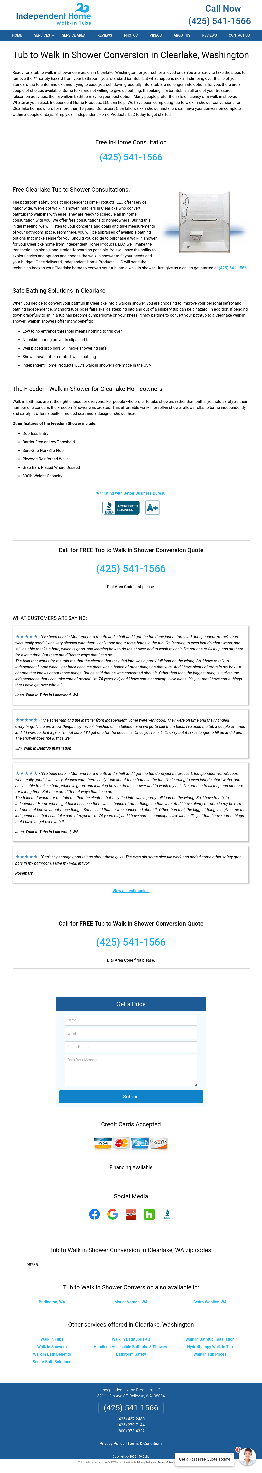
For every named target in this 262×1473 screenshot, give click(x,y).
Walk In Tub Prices (209, 1354)
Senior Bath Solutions (52, 1361)
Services (44, 37)
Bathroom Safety (131, 1354)
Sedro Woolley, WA (210, 1302)
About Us (182, 35)
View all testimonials (130, 890)
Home (17, 35)
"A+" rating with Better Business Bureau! (131, 493)
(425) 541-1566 (219, 21)
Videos (156, 35)
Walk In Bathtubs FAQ (131, 1339)
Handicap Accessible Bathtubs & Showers (131, 1346)
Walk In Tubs (52, 1339)
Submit (131, 1097)
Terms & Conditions (145, 1443)
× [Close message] (231, 1454)
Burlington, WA (52, 1302)
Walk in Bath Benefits (52, 1354)
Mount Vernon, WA (131, 1302)
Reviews (104, 35)
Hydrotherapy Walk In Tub (210, 1346)
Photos (131, 35)
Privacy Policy (111, 1443)
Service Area (73, 35)
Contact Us (239, 35)
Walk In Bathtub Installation (209, 1339)
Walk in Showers (52, 1346)
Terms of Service (167, 1462)
